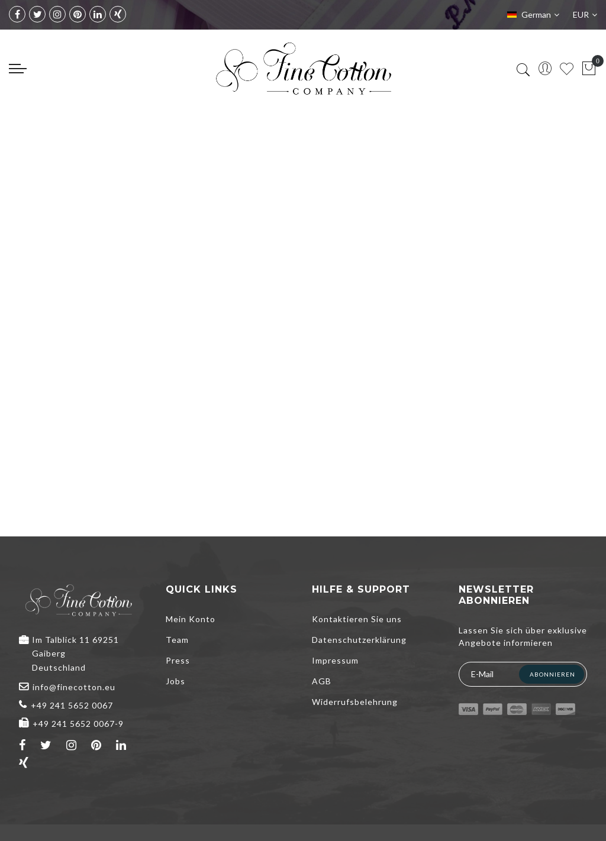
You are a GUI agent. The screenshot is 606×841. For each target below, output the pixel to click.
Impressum (335, 660)
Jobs (175, 681)
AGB (321, 681)
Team (177, 640)
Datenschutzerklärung (359, 640)
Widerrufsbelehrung (355, 702)
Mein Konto (190, 619)
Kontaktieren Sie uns (357, 619)
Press (178, 660)
